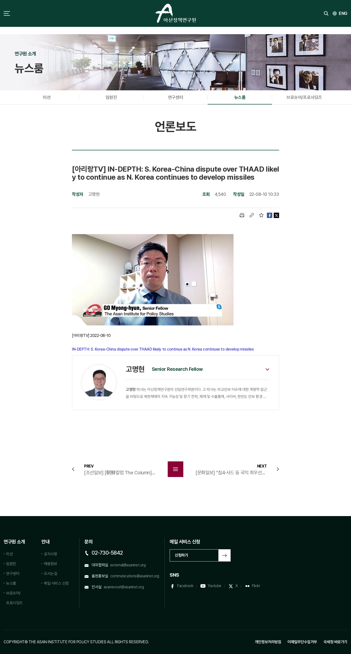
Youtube (214, 585)
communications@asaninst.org (134, 576)
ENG (343, 13)
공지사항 (50, 554)
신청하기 (181, 555)
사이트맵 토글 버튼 (7, 13)
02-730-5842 (107, 553)
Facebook (185, 585)
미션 (46, 97)
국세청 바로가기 (335, 642)
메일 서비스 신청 (56, 583)
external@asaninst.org (128, 565)
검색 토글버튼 (326, 13)
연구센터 (175, 97)
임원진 (111, 97)
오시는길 (50, 573)
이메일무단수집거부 (302, 642)
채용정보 (50, 563)
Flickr (256, 585)
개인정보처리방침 (268, 642)
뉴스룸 (240, 97)
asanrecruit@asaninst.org (124, 587)
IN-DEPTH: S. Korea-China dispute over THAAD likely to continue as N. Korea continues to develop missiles (163, 349)
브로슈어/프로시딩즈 (304, 97)
